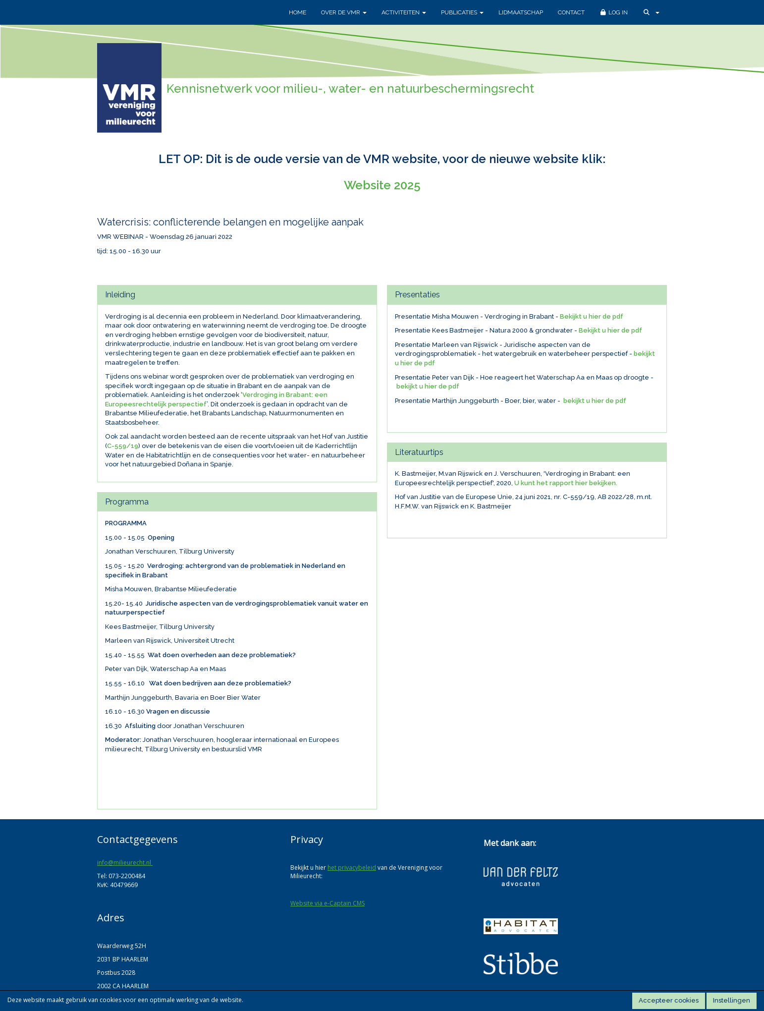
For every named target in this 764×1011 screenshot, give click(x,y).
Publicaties (462, 12)
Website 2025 (382, 185)
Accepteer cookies (669, 1000)
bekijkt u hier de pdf (427, 386)
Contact (571, 12)
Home (297, 12)
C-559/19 (122, 445)
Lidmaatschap (520, 12)
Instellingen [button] (731, 1000)
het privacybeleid (351, 867)
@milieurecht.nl (125, 862)
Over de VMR (344, 12)
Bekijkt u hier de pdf (591, 316)
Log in (614, 12)
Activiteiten (404, 12)
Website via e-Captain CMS (327, 903)
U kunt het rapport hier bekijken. (565, 483)
